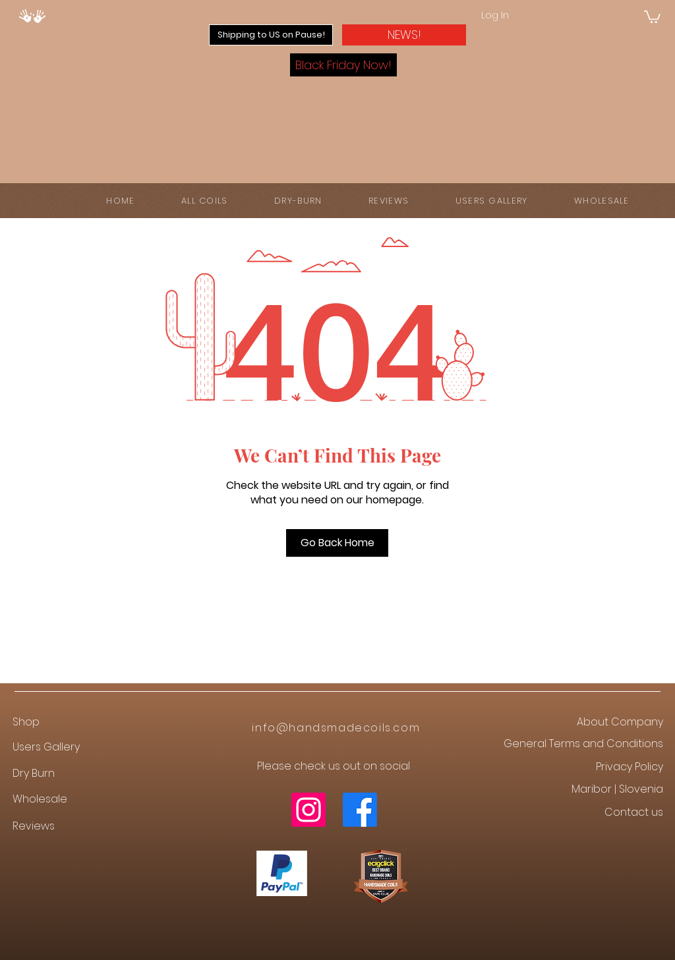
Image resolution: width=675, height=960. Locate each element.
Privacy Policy (629, 766)
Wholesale (40, 798)
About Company (620, 721)
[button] (652, 16)
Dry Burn (34, 773)
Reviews (34, 825)
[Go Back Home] (337, 543)
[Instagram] (308, 810)
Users (28, 746)
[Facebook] (360, 810)
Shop (26, 721)
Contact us (633, 812)
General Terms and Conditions (583, 743)
